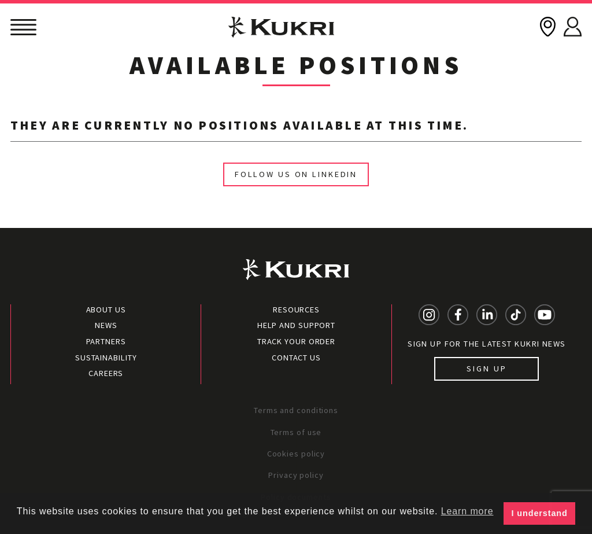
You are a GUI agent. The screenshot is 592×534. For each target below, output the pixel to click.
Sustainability (106, 357)
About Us (106, 309)
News (106, 325)
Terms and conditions (296, 410)
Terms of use (296, 432)
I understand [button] (540, 513)
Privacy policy (296, 475)
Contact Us (296, 357)
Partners (106, 341)
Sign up (486, 368)
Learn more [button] (467, 511)
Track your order (296, 341)
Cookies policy (296, 453)
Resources (296, 309)
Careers (105, 373)
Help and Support (296, 325)
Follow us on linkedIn (296, 174)
